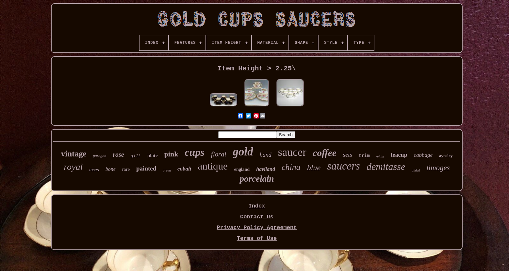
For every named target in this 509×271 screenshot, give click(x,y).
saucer (292, 152)
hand (265, 155)
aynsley (445, 155)
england (242, 169)
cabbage (423, 155)
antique (212, 166)
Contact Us (256, 217)
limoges (438, 168)
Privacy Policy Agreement (257, 228)
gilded (416, 170)
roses (94, 170)
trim (364, 155)
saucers (343, 166)
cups (194, 152)
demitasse (386, 166)
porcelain (256, 179)
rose (118, 154)
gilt (136, 156)
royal (73, 167)
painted (146, 168)
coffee (325, 153)
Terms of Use (257, 238)
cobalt (184, 169)
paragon (100, 156)
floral (218, 154)
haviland (265, 169)
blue (313, 167)
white (380, 156)
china (291, 167)
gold (243, 151)
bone (111, 169)
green (167, 170)
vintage (74, 153)
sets (348, 154)
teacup (398, 155)
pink (171, 154)
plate (152, 155)
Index (256, 206)
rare (126, 169)
